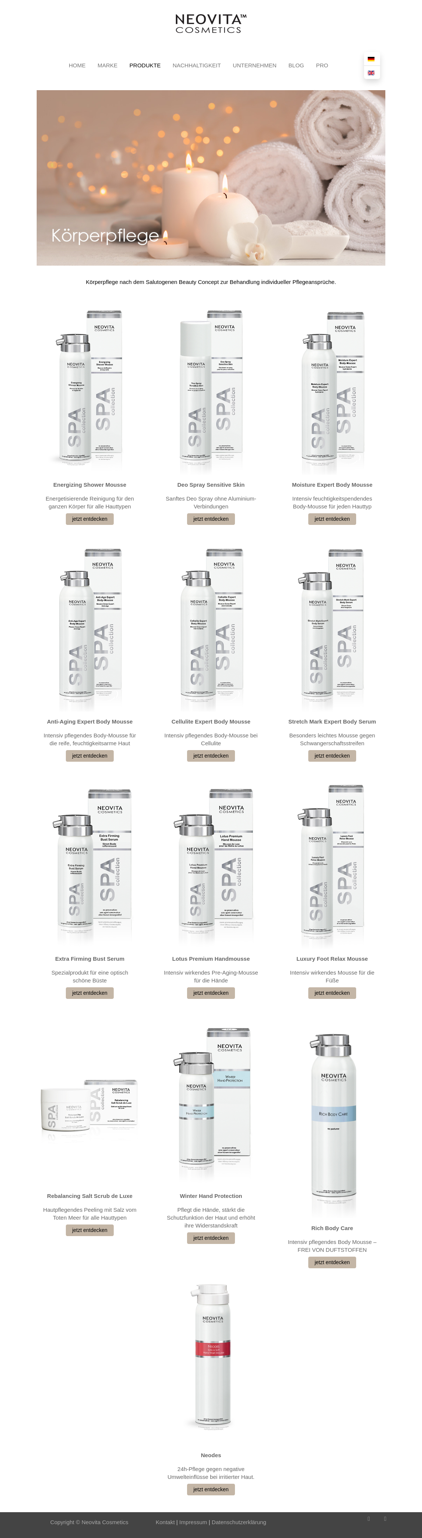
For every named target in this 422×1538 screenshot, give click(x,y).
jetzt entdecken (89, 519)
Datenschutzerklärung (239, 1522)
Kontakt (165, 1522)
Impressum (192, 1522)
